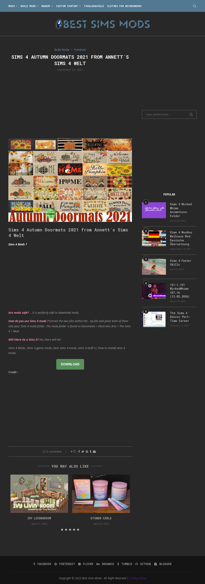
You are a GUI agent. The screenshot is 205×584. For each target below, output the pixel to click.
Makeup (45, 6)
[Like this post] (74, 451)
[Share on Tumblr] (90, 451)
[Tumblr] (124, 564)
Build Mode (28, 6)
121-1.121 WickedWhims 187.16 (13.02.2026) (180, 290)
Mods (11, 6)
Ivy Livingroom (39, 518)
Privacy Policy (137, 578)
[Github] (143, 564)
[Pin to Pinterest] (87, 451)
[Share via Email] (94, 451)
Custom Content (67, 6)
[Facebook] (42, 564)
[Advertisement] (70, 105)
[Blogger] (163, 564)
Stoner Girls (101, 518)
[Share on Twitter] (82, 451)
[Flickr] (85, 564)
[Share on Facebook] (79, 451)
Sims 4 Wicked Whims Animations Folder (181, 210)
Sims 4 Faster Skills (180, 263)
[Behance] (105, 564)
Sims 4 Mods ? (17, 244)
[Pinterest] (64, 564)
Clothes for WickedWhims (124, 6)
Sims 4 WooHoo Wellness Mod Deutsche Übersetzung (181, 238)
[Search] (195, 6)
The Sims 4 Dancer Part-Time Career (180, 317)
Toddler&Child (94, 6)
